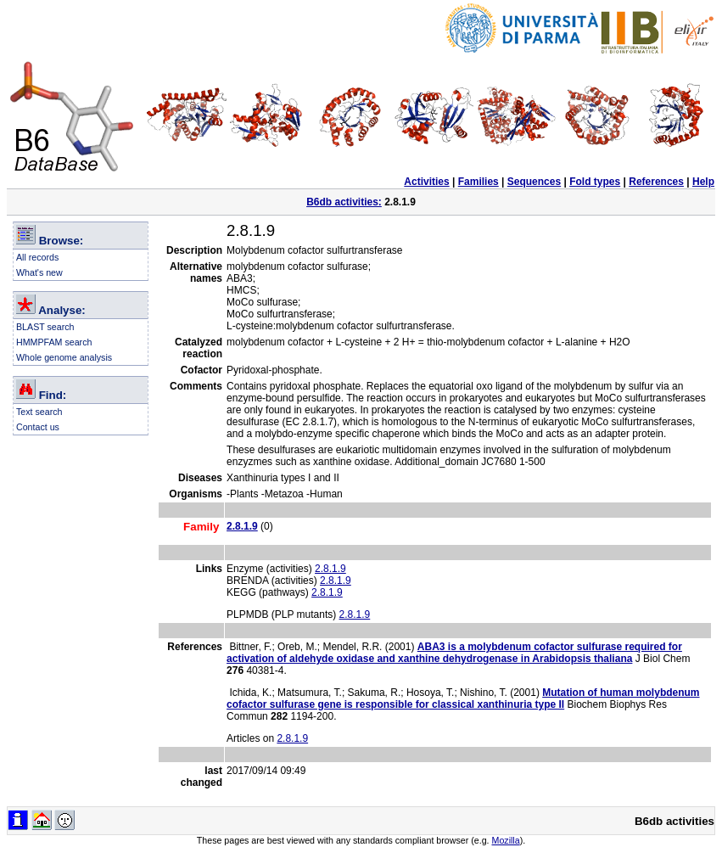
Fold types (594, 182)
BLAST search (45, 327)
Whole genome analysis (64, 357)
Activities (426, 182)
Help (703, 182)
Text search (39, 412)
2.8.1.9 (330, 569)
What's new (39, 272)
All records (37, 257)
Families (478, 182)
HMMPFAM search (54, 342)
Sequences (534, 182)
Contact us (37, 427)
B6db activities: (344, 202)
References (656, 182)
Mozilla (506, 840)
